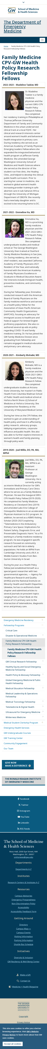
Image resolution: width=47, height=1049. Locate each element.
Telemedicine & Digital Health (20, 707)
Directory (23, 924)
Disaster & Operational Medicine (21, 635)
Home (6, 46)
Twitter (24, 804)
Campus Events (23, 932)
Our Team (8, 748)
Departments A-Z (23, 869)
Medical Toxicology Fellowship (20, 701)
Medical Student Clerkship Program (21, 722)
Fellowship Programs (14, 625)
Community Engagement (15, 743)
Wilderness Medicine (16, 717)
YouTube (25, 816)
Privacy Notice (23, 1022)
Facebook (24, 798)
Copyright (23, 1016)
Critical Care (11, 630)
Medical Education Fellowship (20, 688)
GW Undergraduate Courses (17, 733)
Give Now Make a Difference (16, 764)
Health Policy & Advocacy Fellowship (23, 675)
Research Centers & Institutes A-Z (23, 882)
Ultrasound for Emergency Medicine (23, 712)
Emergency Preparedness (23, 899)
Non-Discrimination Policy (23, 903)
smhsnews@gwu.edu (23, 857)
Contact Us (25, 981)
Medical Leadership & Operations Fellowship (22, 695)
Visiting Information (23, 936)
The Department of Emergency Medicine (22, 26)
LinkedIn (25, 822)
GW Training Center (13, 738)
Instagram (25, 810)
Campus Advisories (23, 896)
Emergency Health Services (16, 727)
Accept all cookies (12, 1044)
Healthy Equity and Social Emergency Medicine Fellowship (23, 668)
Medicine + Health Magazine (25, 986)
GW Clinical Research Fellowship (21, 661)
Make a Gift (25, 975)
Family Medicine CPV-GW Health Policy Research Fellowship (21, 642)
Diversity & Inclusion (23, 957)
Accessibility (23, 907)
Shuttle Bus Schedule (23, 944)
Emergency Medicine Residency (18, 620)
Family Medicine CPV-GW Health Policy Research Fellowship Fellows (24, 653)
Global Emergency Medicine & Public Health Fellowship (23, 682)
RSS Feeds (25, 828)
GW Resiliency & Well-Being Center (23, 961)
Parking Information (23, 940)
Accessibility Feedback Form (23, 911)
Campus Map (22, 928)
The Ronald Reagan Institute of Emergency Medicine (23, 780)
